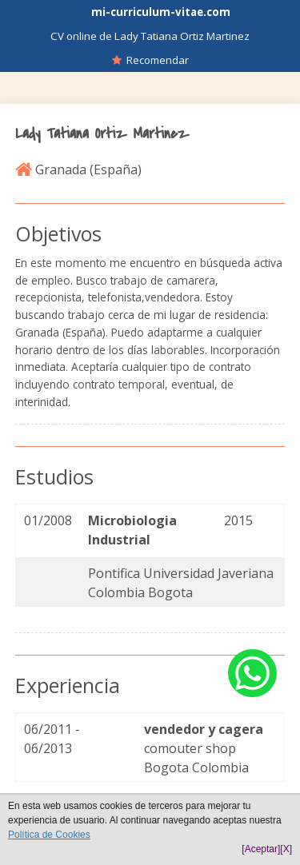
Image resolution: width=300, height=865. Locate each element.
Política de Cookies (49, 834)
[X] (286, 849)
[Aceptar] (261, 849)
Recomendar (150, 60)
